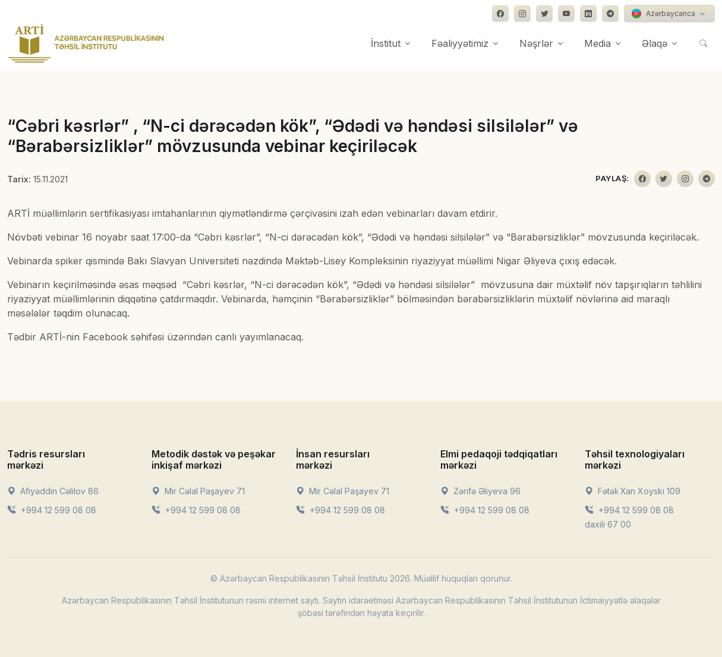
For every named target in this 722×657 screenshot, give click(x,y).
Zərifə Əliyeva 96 (480, 491)
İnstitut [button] (386, 43)
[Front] (86, 43)
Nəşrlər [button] (536, 43)
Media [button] (597, 43)
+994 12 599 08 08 (51, 510)
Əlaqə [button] (654, 43)
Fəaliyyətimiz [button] (459, 43)
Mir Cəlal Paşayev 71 (198, 491)
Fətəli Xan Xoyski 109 (632, 491)
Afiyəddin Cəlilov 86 (53, 491)
